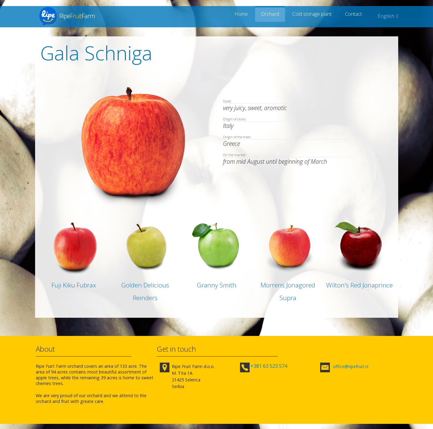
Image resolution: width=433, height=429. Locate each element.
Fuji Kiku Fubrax (73, 285)
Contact (354, 16)
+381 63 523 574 (269, 366)
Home (247, 16)
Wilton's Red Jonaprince (359, 285)
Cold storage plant (315, 16)
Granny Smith (216, 285)
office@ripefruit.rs (350, 366)
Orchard (274, 16)
